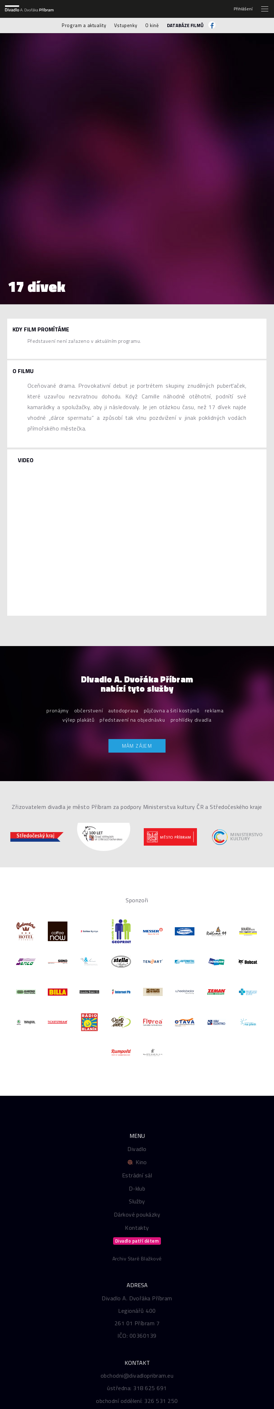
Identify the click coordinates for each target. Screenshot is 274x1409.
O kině (152, 25)
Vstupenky (125, 25)
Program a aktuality (84, 25)
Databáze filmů (185, 25)
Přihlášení (243, 9)
